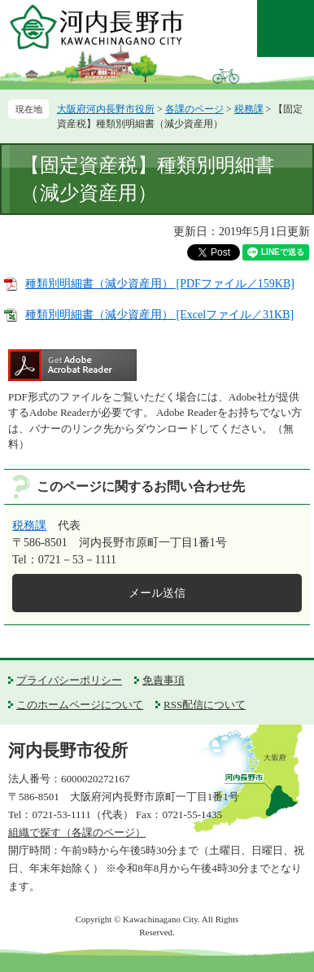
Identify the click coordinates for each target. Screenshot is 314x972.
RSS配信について (205, 704)
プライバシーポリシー (69, 680)
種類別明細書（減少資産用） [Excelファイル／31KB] (159, 315)
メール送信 (157, 593)
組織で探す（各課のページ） (77, 832)
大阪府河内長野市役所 (106, 109)
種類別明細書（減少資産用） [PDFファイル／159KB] (159, 284)
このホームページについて (79, 704)
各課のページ (194, 109)
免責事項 (163, 680)
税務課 (249, 109)
